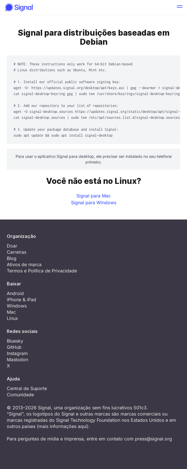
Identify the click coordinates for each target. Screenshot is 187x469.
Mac (11, 312)
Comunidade (20, 394)
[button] (179, 7)
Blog (11, 258)
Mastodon (17, 359)
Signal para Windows (93, 202)
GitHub (14, 347)
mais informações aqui (62, 426)
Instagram (17, 353)
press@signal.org (153, 439)
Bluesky (15, 341)
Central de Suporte (27, 388)
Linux (12, 318)
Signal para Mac (93, 196)
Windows (17, 306)
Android (15, 293)
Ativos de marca (24, 264)
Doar (12, 246)
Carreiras (16, 252)
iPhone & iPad (21, 299)
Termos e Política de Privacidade (42, 271)
